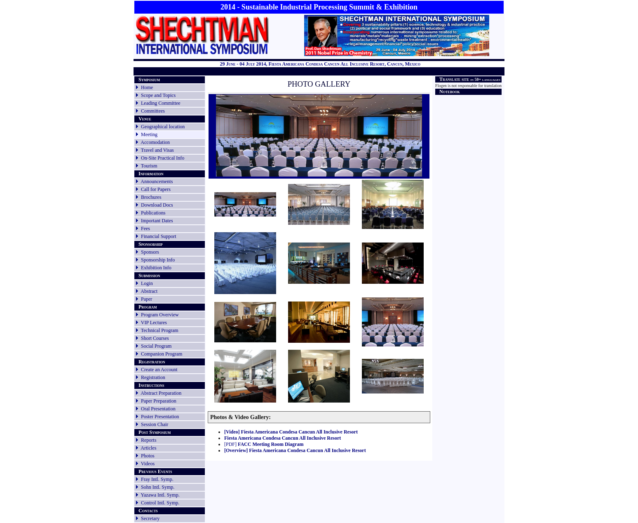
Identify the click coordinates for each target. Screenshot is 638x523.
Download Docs (157, 205)
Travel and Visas (157, 150)
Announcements (157, 181)
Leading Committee (161, 103)
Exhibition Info (156, 268)
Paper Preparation (158, 401)
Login (147, 283)
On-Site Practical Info (162, 158)
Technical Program (159, 330)
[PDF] (263, 444)
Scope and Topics (158, 95)
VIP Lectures (154, 322)
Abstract (149, 291)
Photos (148, 456)
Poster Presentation (160, 416)
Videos (148, 463)
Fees (145, 228)
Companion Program (161, 354)
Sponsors (150, 252)
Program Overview (160, 315)
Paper (146, 299)
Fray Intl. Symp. (157, 479)
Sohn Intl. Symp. (157, 487)
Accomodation (155, 142)
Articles (148, 448)
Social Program (156, 346)
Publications (153, 213)
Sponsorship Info (158, 260)
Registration (153, 377)
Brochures (151, 197)
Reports (145, 440)
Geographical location (163, 127)
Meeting (149, 134)
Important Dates (157, 221)
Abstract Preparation (161, 393)
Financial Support (158, 236)
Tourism (149, 166)
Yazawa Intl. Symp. (160, 495)
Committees (153, 111)
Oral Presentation (158, 409)
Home (147, 87)
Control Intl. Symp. (160, 503)
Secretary (147, 518)
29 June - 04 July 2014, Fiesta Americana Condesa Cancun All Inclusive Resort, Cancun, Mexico (320, 64)
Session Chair (154, 424)
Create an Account (159, 369)
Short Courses (155, 338)
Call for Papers (156, 189)
